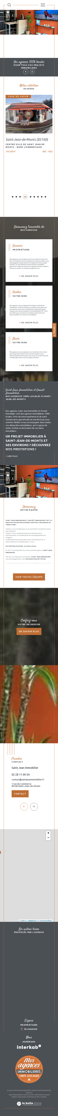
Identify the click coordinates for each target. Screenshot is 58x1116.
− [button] (48, 838)
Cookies (43, 1097)
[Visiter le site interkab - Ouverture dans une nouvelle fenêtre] (29, 1047)
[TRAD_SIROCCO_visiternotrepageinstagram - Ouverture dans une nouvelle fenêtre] (32, 71)
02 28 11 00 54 (21, 774)
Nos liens (22, 1097)
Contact (54, 330)
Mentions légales (41, 1095)
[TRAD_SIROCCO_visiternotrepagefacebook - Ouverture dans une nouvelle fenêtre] (25, 71)
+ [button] (48, 833)
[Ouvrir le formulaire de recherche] (9, 5)
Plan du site (28, 1095)
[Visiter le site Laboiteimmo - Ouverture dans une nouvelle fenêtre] (29, 1107)
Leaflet (22, 921)
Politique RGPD (33, 1097)
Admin (14, 1097)
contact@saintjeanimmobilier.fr (28, 779)
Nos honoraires (15, 1095)
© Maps (31, 921)
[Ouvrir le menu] (43, 5)
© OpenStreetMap (45, 921)
